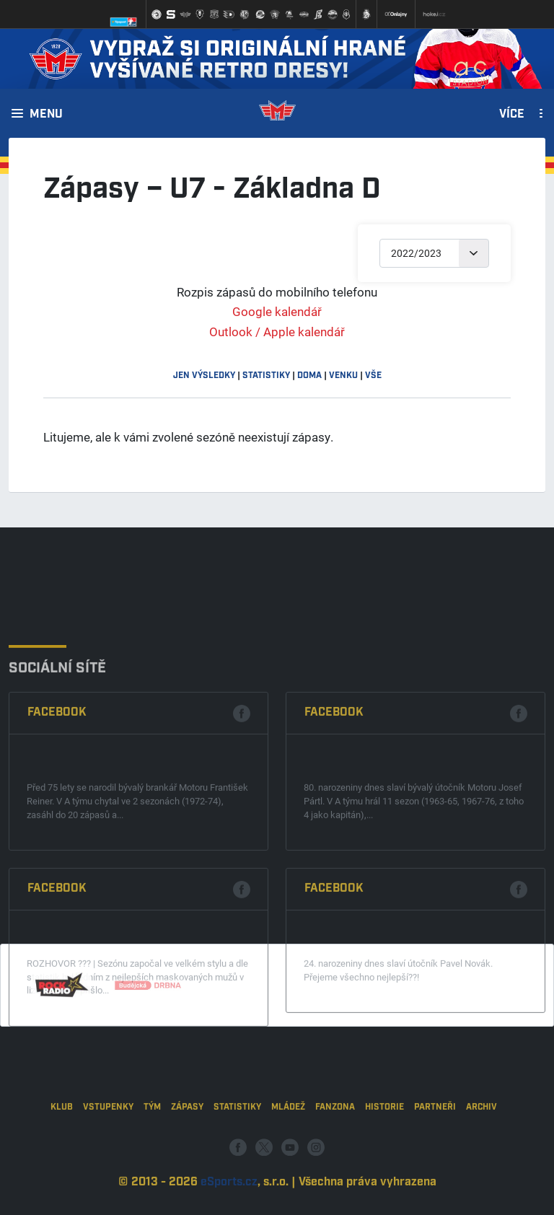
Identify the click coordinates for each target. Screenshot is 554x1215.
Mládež (288, 1138)
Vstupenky (108, 1138)
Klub (61, 1138)
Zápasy (187, 1138)
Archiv (481, 1138)
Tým (152, 1138)
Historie (384, 1138)
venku (343, 375)
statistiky (266, 375)
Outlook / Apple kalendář (277, 331)
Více (511, 114)
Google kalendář (277, 311)
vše (373, 375)
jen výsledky (204, 375)
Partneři (435, 1138)
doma (309, 375)
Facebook (57, 789)
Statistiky (237, 1138)
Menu (46, 114)
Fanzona (335, 1138)
